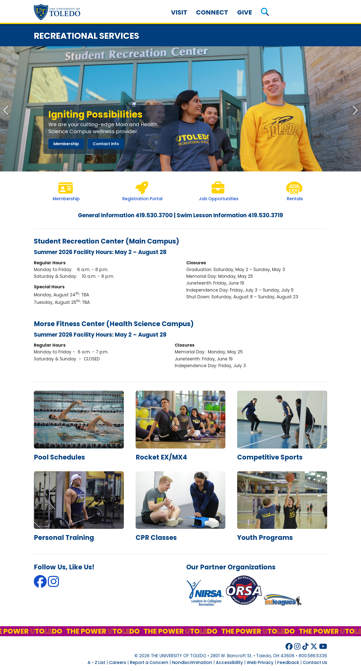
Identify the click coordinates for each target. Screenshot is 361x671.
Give (244, 12)
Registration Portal (142, 199)
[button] (265, 12)
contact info (106, 144)
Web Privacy (260, 662)
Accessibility (229, 662)
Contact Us (315, 662)
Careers (117, 662)
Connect (212, 12)
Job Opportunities (218, 199)
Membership (66, 199)
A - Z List (96, 662)
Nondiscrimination (192, 662)
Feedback (288, 662)
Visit (179, 12)
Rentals (295, 199)
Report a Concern (149, 662)
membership (66, 144)
